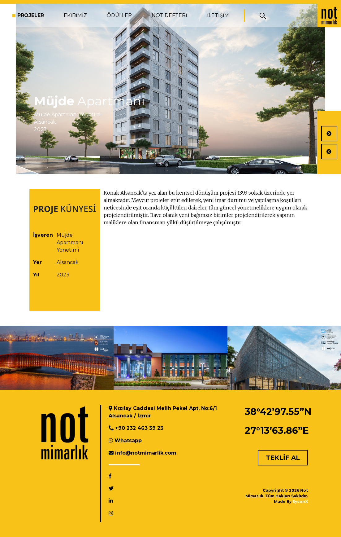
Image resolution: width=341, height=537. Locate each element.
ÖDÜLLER (119, 15)
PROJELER (30, 15)
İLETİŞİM (218, 15)
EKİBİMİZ (75, 15)
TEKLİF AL (283, 457)
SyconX (300, 501)
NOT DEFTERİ (169, 15)
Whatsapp (128, 440)
